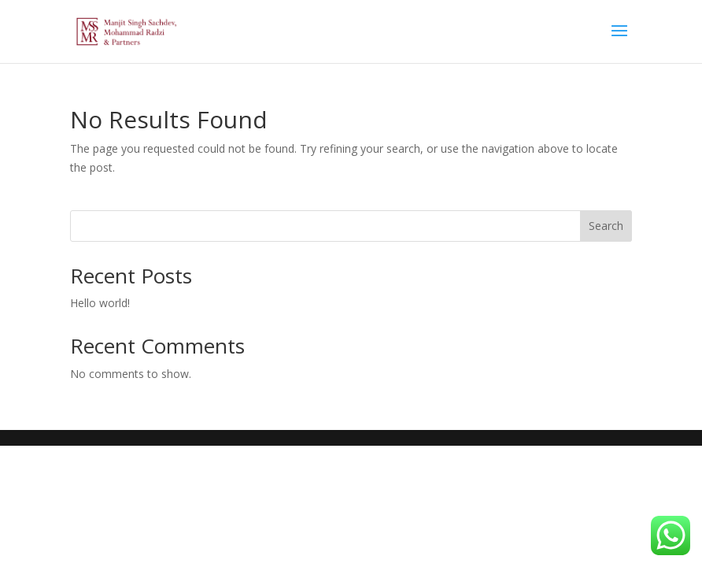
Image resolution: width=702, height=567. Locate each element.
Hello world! (100, 302)
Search (606, 225)
